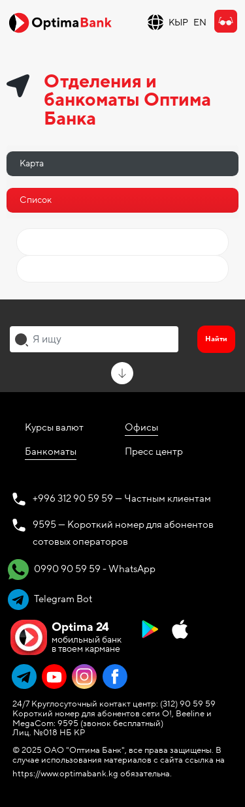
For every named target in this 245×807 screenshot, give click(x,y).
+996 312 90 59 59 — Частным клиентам (122, 498)
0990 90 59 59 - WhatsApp (81, 569)
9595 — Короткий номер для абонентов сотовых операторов (123, 533)
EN (199, 22)
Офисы (141, 427)
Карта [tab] (32, 163)
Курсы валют (54, 427)
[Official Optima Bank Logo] (60, 22)
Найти (216, 339)
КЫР (178, 22)
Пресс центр (154, 451)
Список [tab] (36, 200)
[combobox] (94, 339)
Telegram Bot (50, 599)
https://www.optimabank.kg (65, 774)
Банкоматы (50, 451)
